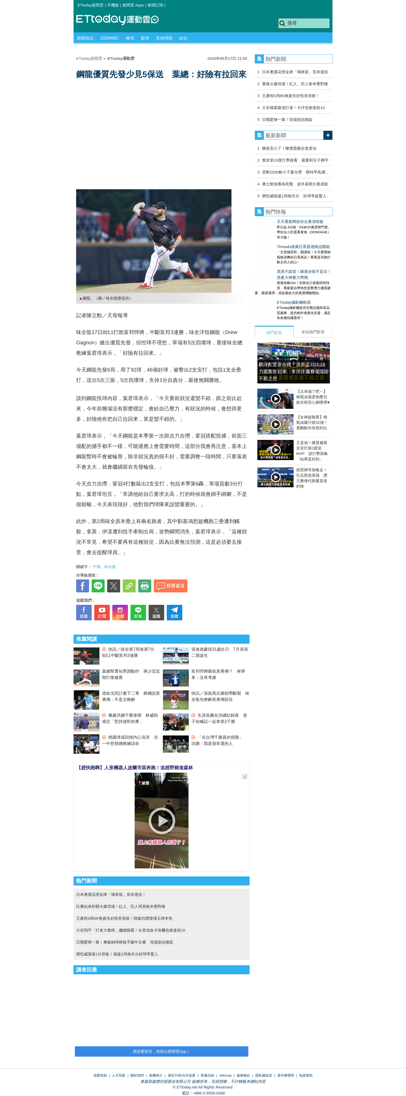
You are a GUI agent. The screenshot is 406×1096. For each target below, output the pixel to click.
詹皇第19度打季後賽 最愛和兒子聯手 (295, 160)
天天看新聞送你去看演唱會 (278, 221)
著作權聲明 (285, 1075)
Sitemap (225, 1075)
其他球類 (164, 38)
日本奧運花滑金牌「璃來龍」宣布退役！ (111, 894)
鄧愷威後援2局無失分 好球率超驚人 (294, 196)
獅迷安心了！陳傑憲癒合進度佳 (289, 148)
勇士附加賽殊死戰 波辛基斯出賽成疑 (295, 184)
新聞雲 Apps (133, 5)
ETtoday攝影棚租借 (272, 292)
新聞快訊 (85, 38)
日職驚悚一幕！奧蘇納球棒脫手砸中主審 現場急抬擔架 (124, 942)
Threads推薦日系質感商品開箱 (281, 241)
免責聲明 (306, 1075)
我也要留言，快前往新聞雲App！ (161, 1051)
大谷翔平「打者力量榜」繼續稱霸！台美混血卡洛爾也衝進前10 (130, 930)
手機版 (113, 5)
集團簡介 (156, 1075)
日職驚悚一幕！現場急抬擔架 (287, 119)
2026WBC (109, 38)
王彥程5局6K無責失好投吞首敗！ (291, 95)
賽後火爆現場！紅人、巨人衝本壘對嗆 (295, 84)
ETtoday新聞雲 (90, 5)
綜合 (183, 38)
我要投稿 (100, 1075)
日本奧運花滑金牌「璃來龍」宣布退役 (295, 72)
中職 (96, 566)
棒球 (130, 38)
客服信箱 (207, 1075)
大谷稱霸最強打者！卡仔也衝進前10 (293, 107)
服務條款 (243, 1075)
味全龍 (110, 566)
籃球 (145, 38)
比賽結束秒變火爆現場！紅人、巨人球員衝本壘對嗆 (120, 906)
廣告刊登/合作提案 (182, 1075)
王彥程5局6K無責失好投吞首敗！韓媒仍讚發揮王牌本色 (124, 918)
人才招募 (118, 1075)
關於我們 (137, 1075)
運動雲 (121, 20)
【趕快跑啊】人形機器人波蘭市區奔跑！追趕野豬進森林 (134, 767)
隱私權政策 (263, 1075)
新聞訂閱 (155, 5)
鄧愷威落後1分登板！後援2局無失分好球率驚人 (117, 954)
